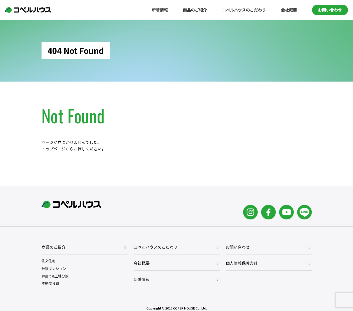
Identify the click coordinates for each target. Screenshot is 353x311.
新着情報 (160, 10)
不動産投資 (50, 283)
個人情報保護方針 (242, 263)
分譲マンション (54, 268)
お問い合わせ (330, 10)
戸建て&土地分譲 (55, 275)
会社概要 (289, 10)
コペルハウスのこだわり (244, 10)
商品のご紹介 (195, 10)
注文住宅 (49, 260)
